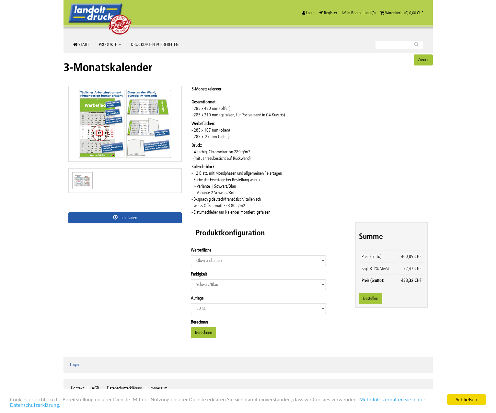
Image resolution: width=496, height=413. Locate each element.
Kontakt (77, 388)
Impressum (158, 388)
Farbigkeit (199, 274)
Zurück (423, 60)
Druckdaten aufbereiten (155, 44)
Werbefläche (201, 250)
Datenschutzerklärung (124, 388)
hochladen (125, 217)
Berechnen (199, 322)
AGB (95, 388)
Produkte (110, 44)
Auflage (197, 298)
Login (74, 364)
